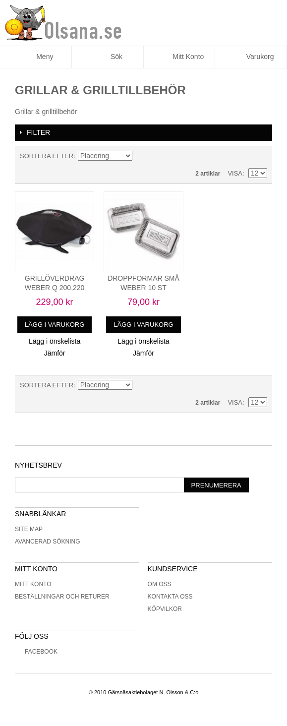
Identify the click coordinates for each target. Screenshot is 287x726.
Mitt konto (33, 584)
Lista (259, 156)
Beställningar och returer (62, 596)
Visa (235, 173)
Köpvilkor (165, 608)
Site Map (29, 529)
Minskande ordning (141, 156)
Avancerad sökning (47, 541)
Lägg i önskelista (54, 341)
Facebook (36, 651)
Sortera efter (46, 156)
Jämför (54, 353)
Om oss (160, 584)
